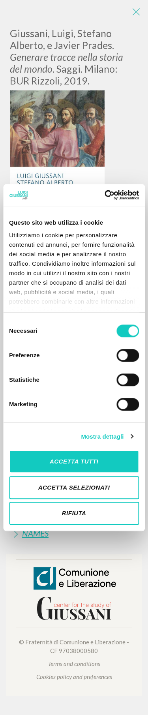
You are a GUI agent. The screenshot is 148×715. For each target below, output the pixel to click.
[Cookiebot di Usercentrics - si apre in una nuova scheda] (105, 195)
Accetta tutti (74, 461)
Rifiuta (74, 513)
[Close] (136, 12)
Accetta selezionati (74, 487)
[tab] (74, 533)
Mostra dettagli (102, 436)
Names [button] (35, 533)
